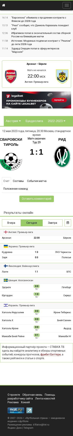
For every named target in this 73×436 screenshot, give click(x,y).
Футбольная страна (36, 418)
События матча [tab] (36, 180)
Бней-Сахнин (64, 320)
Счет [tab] (6, 180)
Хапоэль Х (7, 320)
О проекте (14, 394)
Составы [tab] (18, 180)
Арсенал (31, 64)
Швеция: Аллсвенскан (20, 280)
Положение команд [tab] (15, 188)
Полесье (66, 257)
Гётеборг (66, 287)
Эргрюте (6, 287)
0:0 (36, 257)
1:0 (36, 252)
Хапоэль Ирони (10, 328)
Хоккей (25, 402)
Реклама (13, 402)
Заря (4, 257)
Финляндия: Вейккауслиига (23, 266)
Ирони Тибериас (62, 312)
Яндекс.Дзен (15, 428)
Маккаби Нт (65, 336)
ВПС (69, 271)
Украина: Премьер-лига (21, 246)
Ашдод (67, 328)
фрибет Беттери (50, 354)
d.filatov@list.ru (41, 424)
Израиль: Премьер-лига (21, 305)
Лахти (5, 271)
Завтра (52, 222)
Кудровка (7, 252)
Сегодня (31, 222)
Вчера (11, 222)
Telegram (28, 428)
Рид (62, 139)
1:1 (36, 271)
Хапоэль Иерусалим (13, 312)
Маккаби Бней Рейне (13, 336)
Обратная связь (32, 394)
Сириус (67, 295)
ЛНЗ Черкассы (63, 252)
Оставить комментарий (36, 198)
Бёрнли (42, 64)
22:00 (37, 238)
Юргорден (7, 295)
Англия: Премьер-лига (36, 82)
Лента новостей (45, 398)
